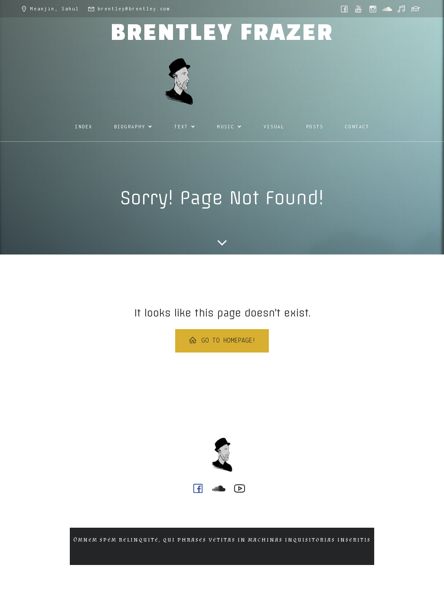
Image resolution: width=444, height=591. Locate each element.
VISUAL (274, 126)
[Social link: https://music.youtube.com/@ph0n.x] (402, 8)
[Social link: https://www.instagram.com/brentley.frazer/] (373, 8)
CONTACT (357, 126)
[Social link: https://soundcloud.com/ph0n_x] (388, 8)
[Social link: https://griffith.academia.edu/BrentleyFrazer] (416, 8)
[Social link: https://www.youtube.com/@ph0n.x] (359, 8)
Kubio (271, 553)
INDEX (83, 126)
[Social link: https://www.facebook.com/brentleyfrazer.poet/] (345, 8)
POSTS (314, 126)
